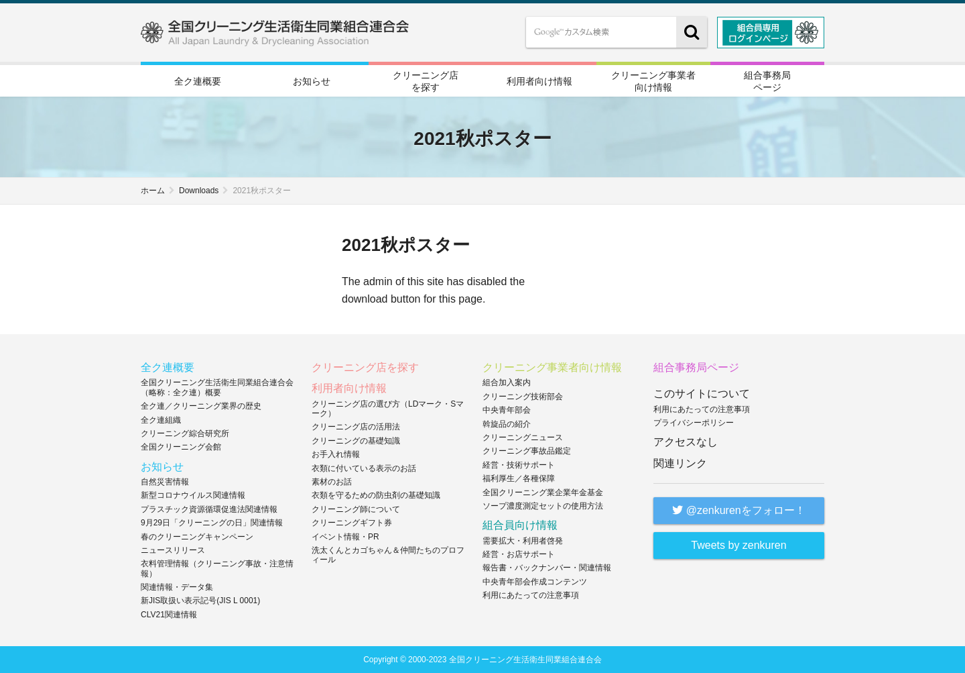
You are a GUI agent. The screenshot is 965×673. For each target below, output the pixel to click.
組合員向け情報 (520, 525)
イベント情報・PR (345, 536)
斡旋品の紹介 (506, 423)
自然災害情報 (165, 481)
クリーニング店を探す (425, 80)
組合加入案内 (506, 382)
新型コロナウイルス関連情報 (193, 495)
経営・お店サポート (518, 553)
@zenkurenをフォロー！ (739, 509)
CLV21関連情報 (169, 614)
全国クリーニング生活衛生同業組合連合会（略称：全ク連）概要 (217, 387)
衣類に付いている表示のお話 (364, 467)
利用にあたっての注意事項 (530, 595)
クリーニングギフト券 (352, 522)
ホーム (153, 190)
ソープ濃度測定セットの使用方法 (542, 505)
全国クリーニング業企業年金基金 (542, 492)
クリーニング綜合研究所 (185, 433)
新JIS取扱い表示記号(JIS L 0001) (200, 600)
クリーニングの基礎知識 (356, 440)
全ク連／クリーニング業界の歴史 (201, 406)
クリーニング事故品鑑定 (526, 451)
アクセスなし (685, 442)
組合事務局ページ (767, 80)
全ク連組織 (161, 419)
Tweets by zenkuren (738, 544)
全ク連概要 (197, 81)
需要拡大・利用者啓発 (522, 540)
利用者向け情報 (539, 81)
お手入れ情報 (336, 454)
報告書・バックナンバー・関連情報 (546, 567)
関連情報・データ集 (177, 587)
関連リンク (680, 462)
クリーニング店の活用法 (356, 426)
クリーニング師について (356, 508)
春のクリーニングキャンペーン (197, 536)
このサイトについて (701, 393)
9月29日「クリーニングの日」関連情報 (212, 522)
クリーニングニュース (522, 437)
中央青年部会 (506, 410)
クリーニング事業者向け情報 (653, 80)
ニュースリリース (173, 549)
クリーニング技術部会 (522, 396)
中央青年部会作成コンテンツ (534, 581)
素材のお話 (332, 481)
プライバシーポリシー (693, 422)
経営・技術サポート (518, 464)
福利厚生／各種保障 (518, 478)
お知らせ (311, 81)
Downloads (198, 190)
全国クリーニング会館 (181, 447)
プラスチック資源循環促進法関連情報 (209, 508)
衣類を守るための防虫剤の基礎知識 (376, 495)
